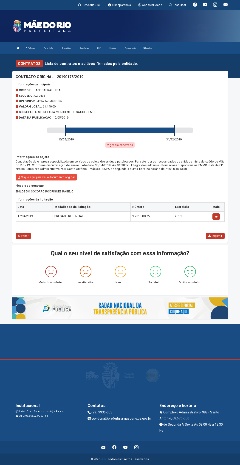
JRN (104, 459)
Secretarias (85, 48)
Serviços (113, 48)
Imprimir (215, 236)
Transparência (130, 48)
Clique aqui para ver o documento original (46, 177)
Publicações (147, 48)
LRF (99, 48)
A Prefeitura (31, 48)
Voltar (23, 236)
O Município (67, 48)
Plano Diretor (49, 48)
